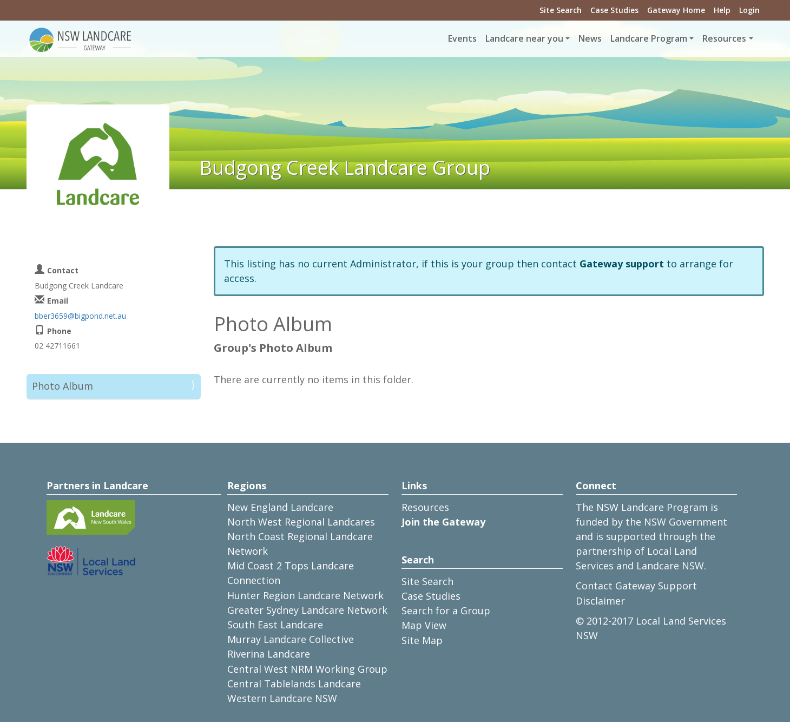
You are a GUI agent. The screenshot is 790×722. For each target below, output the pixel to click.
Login (749, 10)
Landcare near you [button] (524, 38)
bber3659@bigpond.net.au (80, 316)
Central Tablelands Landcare (294, 683)
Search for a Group (445, 610)
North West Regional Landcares (301, 521)
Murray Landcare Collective (290, 639)
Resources (425, 507)
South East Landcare (275, 624)
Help (722, 10)
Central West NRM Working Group (307, 668)
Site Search (560, 10)
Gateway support (622, 263)
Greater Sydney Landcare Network (307, 609)
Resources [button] (724, 38)
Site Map (422, 640)
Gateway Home (676, 10)
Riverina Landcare (268, 653)
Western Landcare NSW (282, 698)
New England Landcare (280, 507)
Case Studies (614, 10)
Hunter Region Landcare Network (305, 595)
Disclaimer (600, 600)
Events (462, 38)
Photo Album (62, 385)
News (590, 38)
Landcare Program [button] (648, 38)
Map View (423, 625)
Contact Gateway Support (636, 585)
